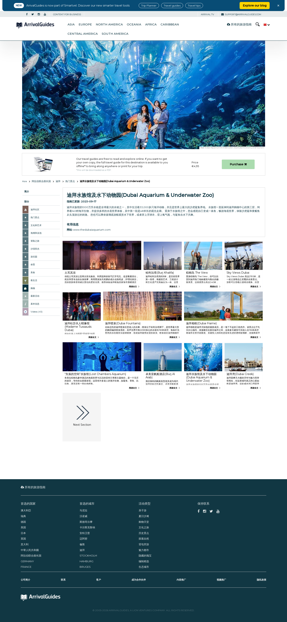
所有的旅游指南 (239, 24)
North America (109, 24)
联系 (63, 579)
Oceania (134, 24)
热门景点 (70, 181)
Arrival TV (207, 14)
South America (115, 34)
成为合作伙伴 (139, 579)
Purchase (238, 164)
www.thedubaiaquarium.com (92, 229)
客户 (98, 579)
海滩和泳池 (36, 233)
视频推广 (221, 579)
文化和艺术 (36, 225)
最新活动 (35, 296)
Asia (71, 24)
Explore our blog (254, 5)
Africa (151, 24)
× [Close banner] (278, 5)
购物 (33, 288)
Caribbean (170, 24)
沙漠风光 (35, 248)
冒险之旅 (35, 240)
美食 (33, 272)
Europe (85, 24)
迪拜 (58, 181)
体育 (33, 264)
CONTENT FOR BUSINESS (67, 14)
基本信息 (35, 303)
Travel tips (194, 5)
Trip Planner (148, 5)
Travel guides (172, 5)
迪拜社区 (35, 209)
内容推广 (181, 579)
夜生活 (34, 280)
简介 (26, 191)
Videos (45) (36, 311)
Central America (83, 34)
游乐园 (34, 256)
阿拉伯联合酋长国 (41, 181)
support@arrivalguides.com (241, 14)
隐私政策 (261, 579)
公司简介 (25, 579)
